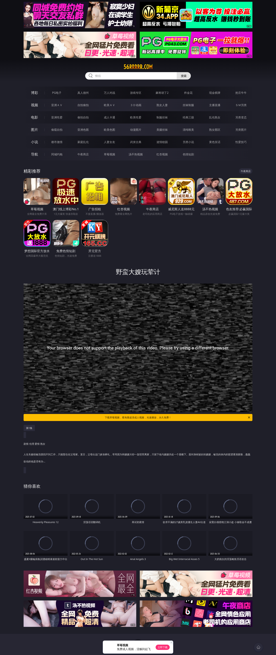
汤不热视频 (136, 154)
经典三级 (188, 117)
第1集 (29, 428)
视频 (34, 105)
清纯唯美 (188, 130)
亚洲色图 (83, 130)
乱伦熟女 (214, 117)
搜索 (184, 76)
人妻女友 (109, 142)
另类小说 (188, 142)
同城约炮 (56, 154)
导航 (34, 154)
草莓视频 (109, 154)
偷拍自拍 (83, 117)
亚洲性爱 (56, 117)
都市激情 (56, 142)
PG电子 (56, 93)
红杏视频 (162, 154)
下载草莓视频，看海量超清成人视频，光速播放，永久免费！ (178, 417)
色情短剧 (188, 154)
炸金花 (188, 93)
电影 (34, 117)
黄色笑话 (214, 142)
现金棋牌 (214, 93)
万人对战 (109, 93)
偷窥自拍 (56, 130)
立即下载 (163, 647)
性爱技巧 (241, 142)
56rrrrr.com (138, 66)
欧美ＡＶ (109, 105)
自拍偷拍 (83, 105)
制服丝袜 (162, 117)
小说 (34, 142)
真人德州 (83, 93)
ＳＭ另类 (241, 105)
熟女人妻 (162, 105)
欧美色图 (109, 130)
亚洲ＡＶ (56, 105)
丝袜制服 (188, 105)
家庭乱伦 (83, 142)
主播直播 (214, 105)
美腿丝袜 (162, 130)
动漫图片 (135, 130)
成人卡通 (109, 117)
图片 (34, 129)
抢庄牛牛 (241, 93)
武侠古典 (135, 142)
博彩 (34, 92)
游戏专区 (135, 93)
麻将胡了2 (162, 93)
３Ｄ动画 (135, 105)
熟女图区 (214, 130)
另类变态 (241, 117)
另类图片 (241, 130)
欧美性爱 (135, 117)
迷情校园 (162, 142)
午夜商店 (83, 154)
